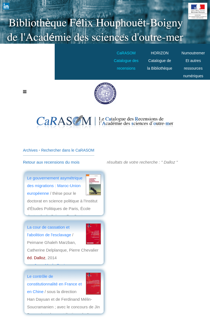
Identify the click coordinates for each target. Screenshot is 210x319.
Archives (30, 150)
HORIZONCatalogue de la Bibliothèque (159, 60)
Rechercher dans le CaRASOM (67, 150)
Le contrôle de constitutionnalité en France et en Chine (54, 284)
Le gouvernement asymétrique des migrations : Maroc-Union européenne (55, 186)
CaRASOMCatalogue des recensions (126, 60)
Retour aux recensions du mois (51, 162)
